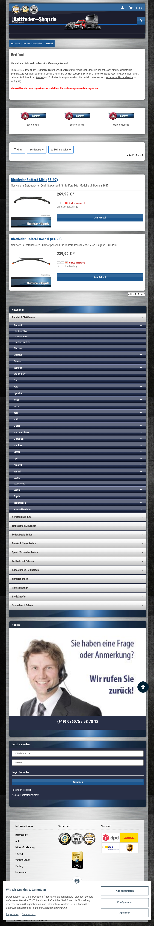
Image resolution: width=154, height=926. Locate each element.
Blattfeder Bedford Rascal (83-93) (36, 239)
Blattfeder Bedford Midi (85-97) (34, 180)
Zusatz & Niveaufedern (24, 543)
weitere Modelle (121, 124)
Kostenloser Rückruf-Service (119, 77)
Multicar (18, 445)
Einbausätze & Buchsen (24, 525)
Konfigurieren (122, 902)
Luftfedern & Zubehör (23, 561)
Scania (17, 477)
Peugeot (18, 465)
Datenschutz (21, 834)
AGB (17, 841)
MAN (16, 419)
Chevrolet (18, 348)
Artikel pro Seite (59, 149)
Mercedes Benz (21, 432)
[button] (123, 8)
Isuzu (16, 399)
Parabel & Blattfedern (23, 317)
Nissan (17, 452)
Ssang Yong (19, 483)
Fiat (15, 380)
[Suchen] (141, 21)
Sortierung (35, 149)
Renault (17, 471)
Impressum (20, 872)
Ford (16, 386)
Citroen (17, 361)
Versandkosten (22, 859)
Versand (44, 920)
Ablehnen (122, 912)
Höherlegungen (20, 578)
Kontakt (40, 77)
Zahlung (19, 866)
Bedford (18, 325)
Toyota (17, 496)
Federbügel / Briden (22, 534)
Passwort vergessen (21, 789)
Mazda (17, 425)
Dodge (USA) (20, 373)
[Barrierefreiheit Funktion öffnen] (143, 687)
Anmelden (78, 782)
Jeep (16, 412)
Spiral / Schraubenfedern (25, 552)
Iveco (16, 406)
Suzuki (17, 489)
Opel (16, 458)
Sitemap (19, 853)
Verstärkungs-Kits (21, 517)
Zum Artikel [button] (100, 217)
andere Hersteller (22, 509)
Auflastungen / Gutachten (25, 570)
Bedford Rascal (77, 124)
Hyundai (18, 393)
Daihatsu (18, 367)
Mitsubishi (19, 438)
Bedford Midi (33, 124)
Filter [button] (18, 149)
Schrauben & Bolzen (22, 605)
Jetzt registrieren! (30, 795)
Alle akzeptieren (122, 890)
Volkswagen (20, 502)
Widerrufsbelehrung (25, 847)
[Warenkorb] (136, 8)
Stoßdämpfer (19, 596)
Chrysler (18, 354)
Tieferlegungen (20, 587)
